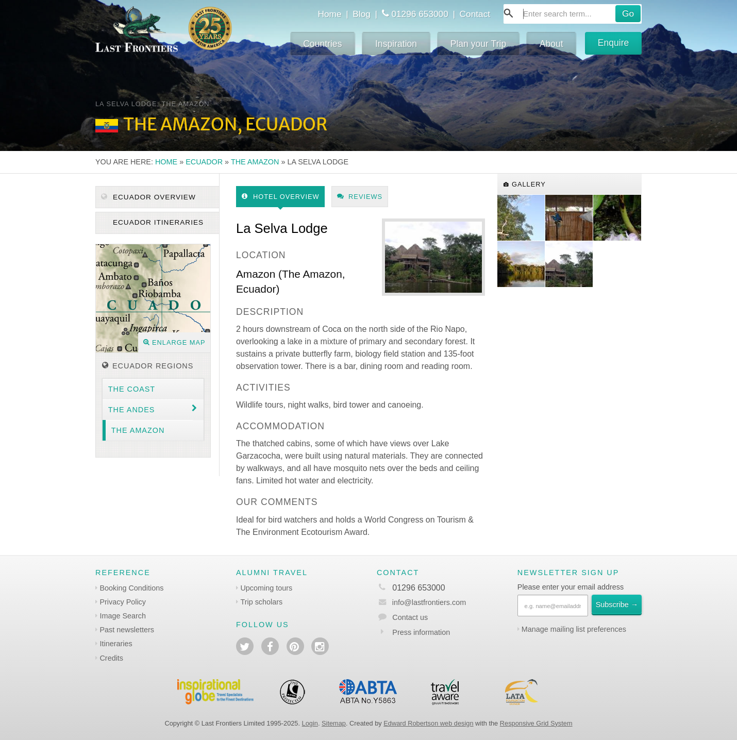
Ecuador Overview (148, 197)
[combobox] (573, 14)
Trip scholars (261, 602)
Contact (475, 14)
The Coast (131, 389)
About (551, 44)
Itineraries (115, 644)
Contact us (410, 617)
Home (329, 14)
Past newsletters (126, 630)
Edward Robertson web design (428, 723)
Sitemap (334, 723)
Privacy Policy (122, 602)
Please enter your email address (570, 587)
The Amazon (255, 162)
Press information (421, 632)
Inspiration (396, 44)
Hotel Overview (281, 196)
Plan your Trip (478, 44)
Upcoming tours (266, 588)
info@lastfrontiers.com (421, 602)
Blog (362, 14)
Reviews (360, 196)
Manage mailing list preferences (574, 629)
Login (310, 723)
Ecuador (204, 162)
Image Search (122, 616)
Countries (322, 44)
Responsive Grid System (536, 723)
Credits (111, 658)
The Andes (131, 410)
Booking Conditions (131, 588)
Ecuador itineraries (157, 222)
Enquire (613, 43)
